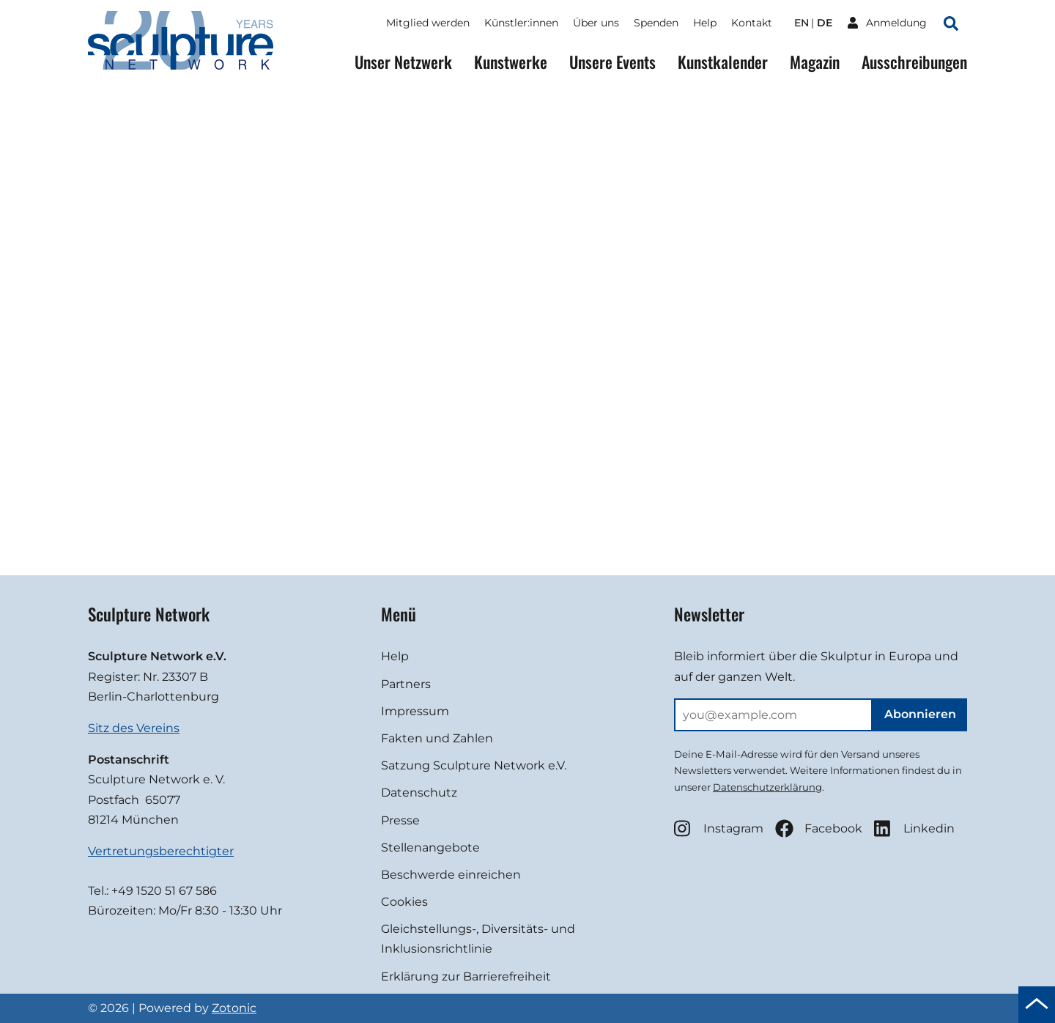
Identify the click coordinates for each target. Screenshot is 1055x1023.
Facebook (818, 828)
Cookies (404, 902)
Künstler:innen (521, 22)
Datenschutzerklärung (767, 787)
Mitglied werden (428, 22)
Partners (406, 684)
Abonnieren (920, 714)
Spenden (656, 22)
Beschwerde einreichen (451, 875)
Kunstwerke (510, 62)
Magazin (815, 62)
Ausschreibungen (914, 62)
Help (705, 22)
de (824, 22)
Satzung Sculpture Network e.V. (473, 765)
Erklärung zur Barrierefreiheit (466, 976)
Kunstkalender (723, 62)
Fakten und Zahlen (437, 738)
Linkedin (914, 828)
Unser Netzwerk (403, 62)
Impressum (415, 711)
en (801, 22)
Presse (400, 820)
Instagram (718, 828)
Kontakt (751, 22)
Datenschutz (419, 792)
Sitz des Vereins (133, 728)
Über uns (596, 22)
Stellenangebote (430, 847)
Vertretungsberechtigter (161, 851)
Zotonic (234, 1008)
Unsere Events (612, 62)
